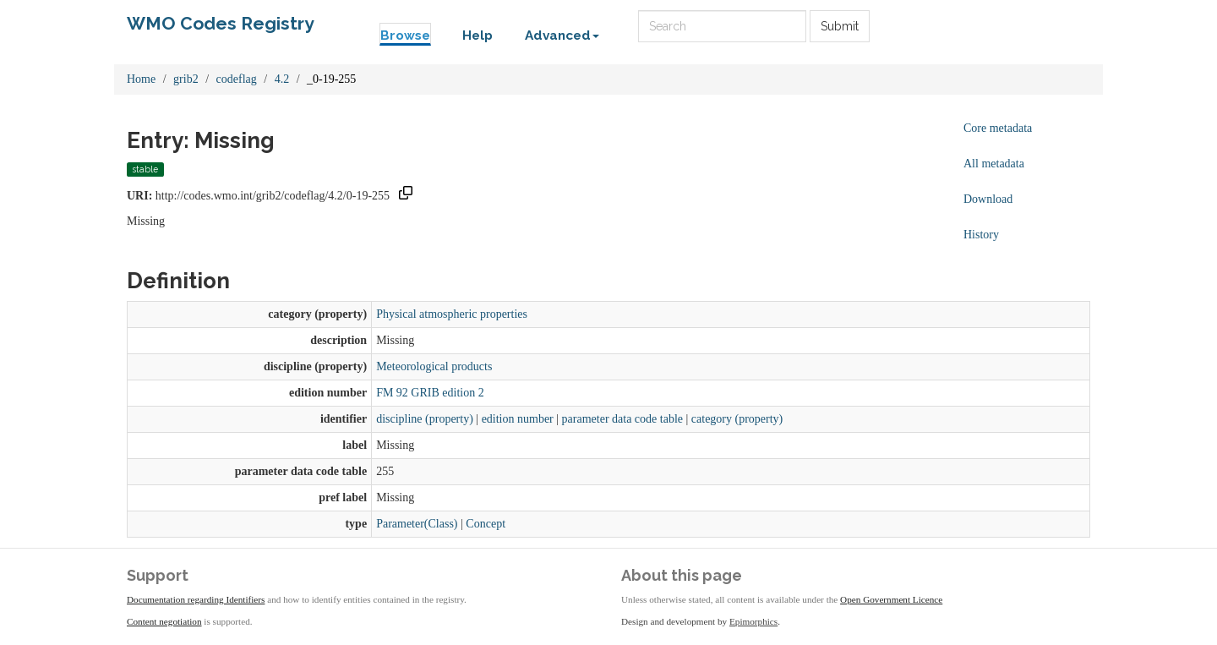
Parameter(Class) (416, 523)
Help (477, 35)
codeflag (236, 79)
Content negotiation (164, 621)
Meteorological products (434, 366)
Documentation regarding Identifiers (196, 599)
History (981, 234)
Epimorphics (753, 621)
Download (987, 199)
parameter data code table (622, 419)
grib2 (186, 79)
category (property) (737, 419)
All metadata (993, 163)
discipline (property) (424, 419)
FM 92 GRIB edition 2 (430, 392)
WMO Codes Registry (220, 23)
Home (141, 79)
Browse (405, 35)
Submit (840, 26)
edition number (518, 419)
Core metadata (997, 128)
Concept (485, 523)
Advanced (562, 35)
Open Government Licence (891, 599)
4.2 (282, 79)
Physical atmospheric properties (451, 314)
